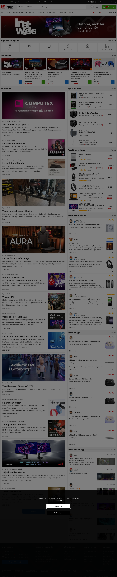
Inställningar (58, 513)
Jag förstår (58, 506)
